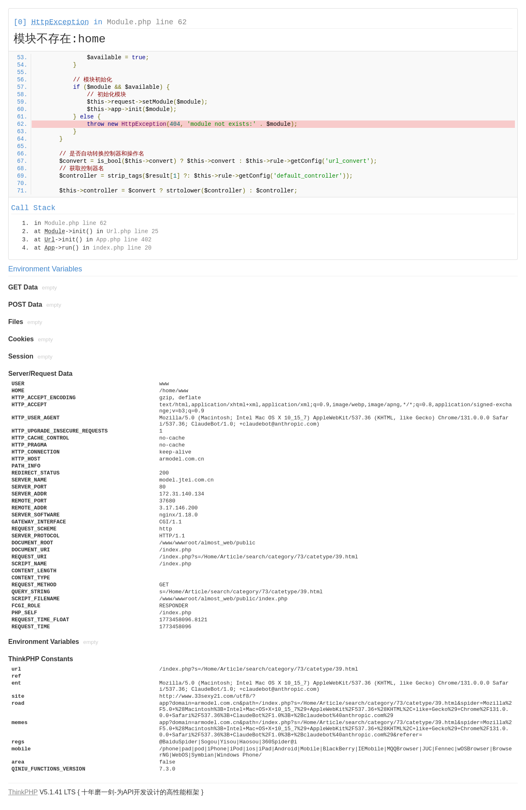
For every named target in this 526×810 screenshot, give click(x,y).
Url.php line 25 (132, 231)
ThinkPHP (23, 792)
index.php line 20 (122, 248)
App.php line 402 (123, 239)
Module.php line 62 (147, 22)
